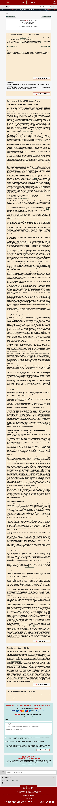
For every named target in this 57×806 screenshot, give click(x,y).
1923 (12, 229)
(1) (40, 42)
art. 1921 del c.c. (29, 673)
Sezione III (35, 11)
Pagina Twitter (50, 801)
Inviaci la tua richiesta (11, 762)
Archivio (47, 797)
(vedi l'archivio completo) (28, 716)
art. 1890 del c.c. (16, 661)
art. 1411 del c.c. (41, 140)
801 (31, 39)
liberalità (42, 41)
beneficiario (23, 38)
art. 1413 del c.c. (24, 198)
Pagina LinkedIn (53, 801)
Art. (11, 16)
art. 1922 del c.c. (20, 678)
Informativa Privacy (28, 797)
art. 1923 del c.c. (27, 131)
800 (31, 42)
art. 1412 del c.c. (29, 567)
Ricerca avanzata (53, 7)
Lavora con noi (28, 798)
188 (34, 42)
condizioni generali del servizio (34, 737)
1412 (35, 178)
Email (6, 719)
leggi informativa (24, 738)
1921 (48, 53)
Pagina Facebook (47, 801)
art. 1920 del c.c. (17, 665)
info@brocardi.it (19, 797)
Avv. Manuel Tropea (33, 792)
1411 (49, 175)
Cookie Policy (36, 797)
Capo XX (17, 11)
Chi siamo (42, 797)
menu (8, 2)
